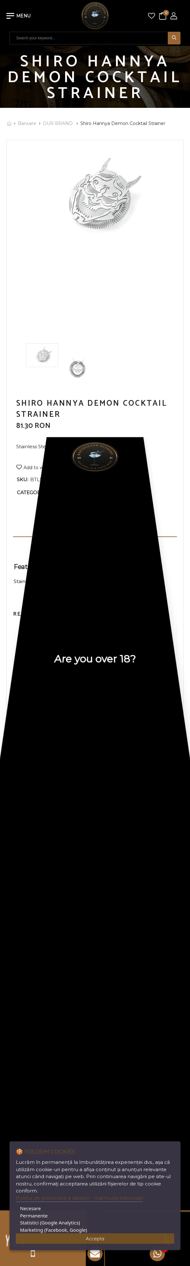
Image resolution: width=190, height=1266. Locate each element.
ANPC (105, 894)
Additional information (95, 542)
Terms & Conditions (121, 883)
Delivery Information (123, 860)
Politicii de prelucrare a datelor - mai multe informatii (79, 1198)
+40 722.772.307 (138, 952)
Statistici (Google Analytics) (50, 1222)
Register (16, 937)
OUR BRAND (58, 123)
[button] (89, 751)
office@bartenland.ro (141, 992)
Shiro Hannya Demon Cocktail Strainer (122, 123)
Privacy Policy (114, 871)
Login (13, 925)
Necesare (30, 1208)
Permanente (34, 1215)
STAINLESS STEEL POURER (52, 712)
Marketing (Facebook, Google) (53, 1230)
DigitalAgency (159, 1099)
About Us (109, 848)
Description (95, 530)
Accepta (95, 1239)
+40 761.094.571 (137, 962)
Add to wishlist (40, 467)
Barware (27, 123)
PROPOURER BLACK (137, 712)
